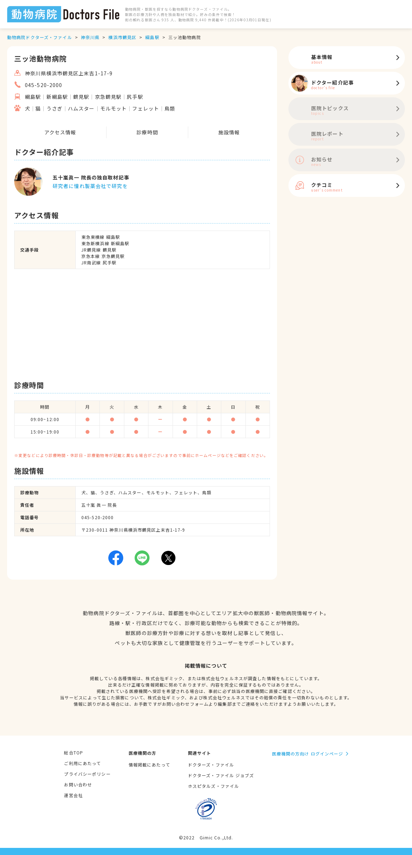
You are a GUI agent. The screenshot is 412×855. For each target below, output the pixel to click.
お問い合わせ (78, 784)
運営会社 (73, 795)
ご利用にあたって (82, 763)
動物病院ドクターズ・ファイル (39, 37)
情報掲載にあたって (149, 765)
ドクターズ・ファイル (211, 765)
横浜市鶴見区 (122, 37)
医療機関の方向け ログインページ (307, 754)
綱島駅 (152, 37)
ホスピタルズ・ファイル (213, 786)
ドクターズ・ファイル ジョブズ (221, 775)
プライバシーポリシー (87, 774)
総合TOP (73, 752)
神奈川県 (90, 37)
